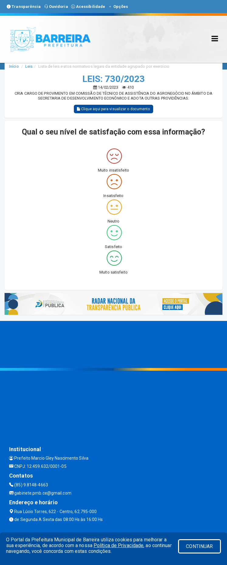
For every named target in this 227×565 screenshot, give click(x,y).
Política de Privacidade (118, 545)
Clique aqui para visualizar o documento (113, 109)
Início (14, 66)
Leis (29, 66)
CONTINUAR (199, 546)
